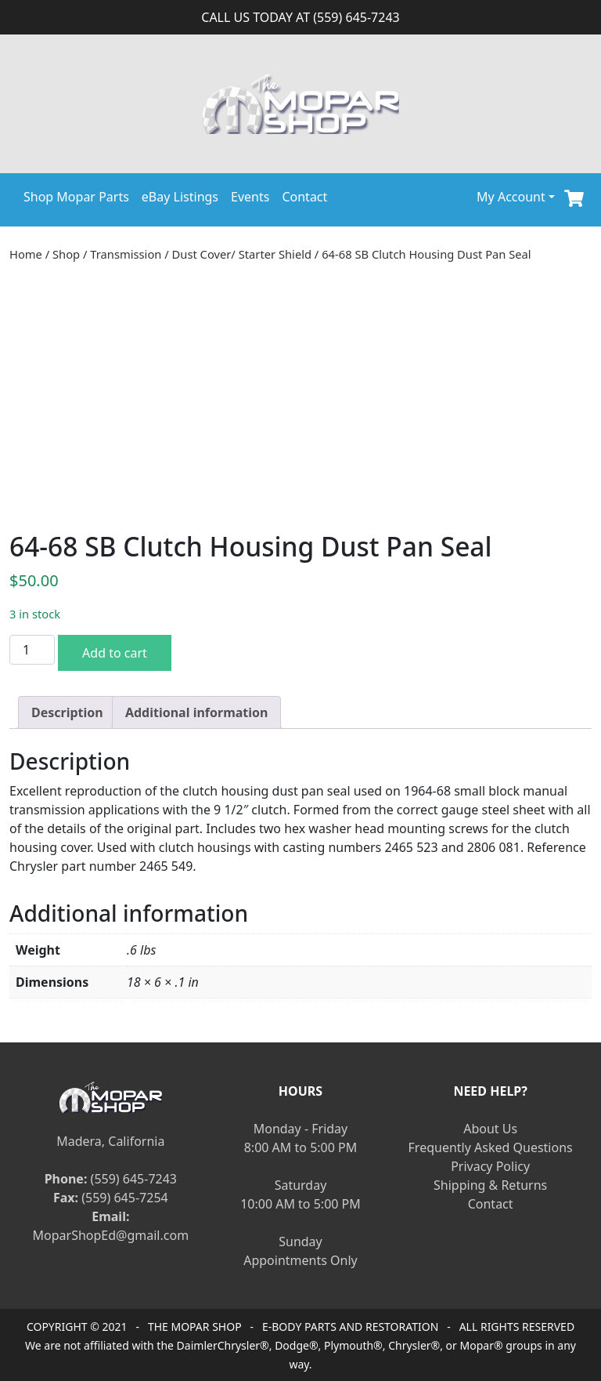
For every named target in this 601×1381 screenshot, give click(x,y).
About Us (490, 1128)
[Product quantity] (32, 650)
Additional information (196, 712)
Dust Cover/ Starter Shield (241, 254)
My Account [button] (511, 196)
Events (250, 196)
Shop (66, 254)
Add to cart (114, 653)
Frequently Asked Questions (490, 1147)
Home (25, 254)
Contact (304, 196)
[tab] (67, 712)
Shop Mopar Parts (76, 196)
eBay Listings (180, 196)
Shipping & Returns (490, 1185)
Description (67, 712)
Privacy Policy (490, 1166)
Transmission (125, 254)
